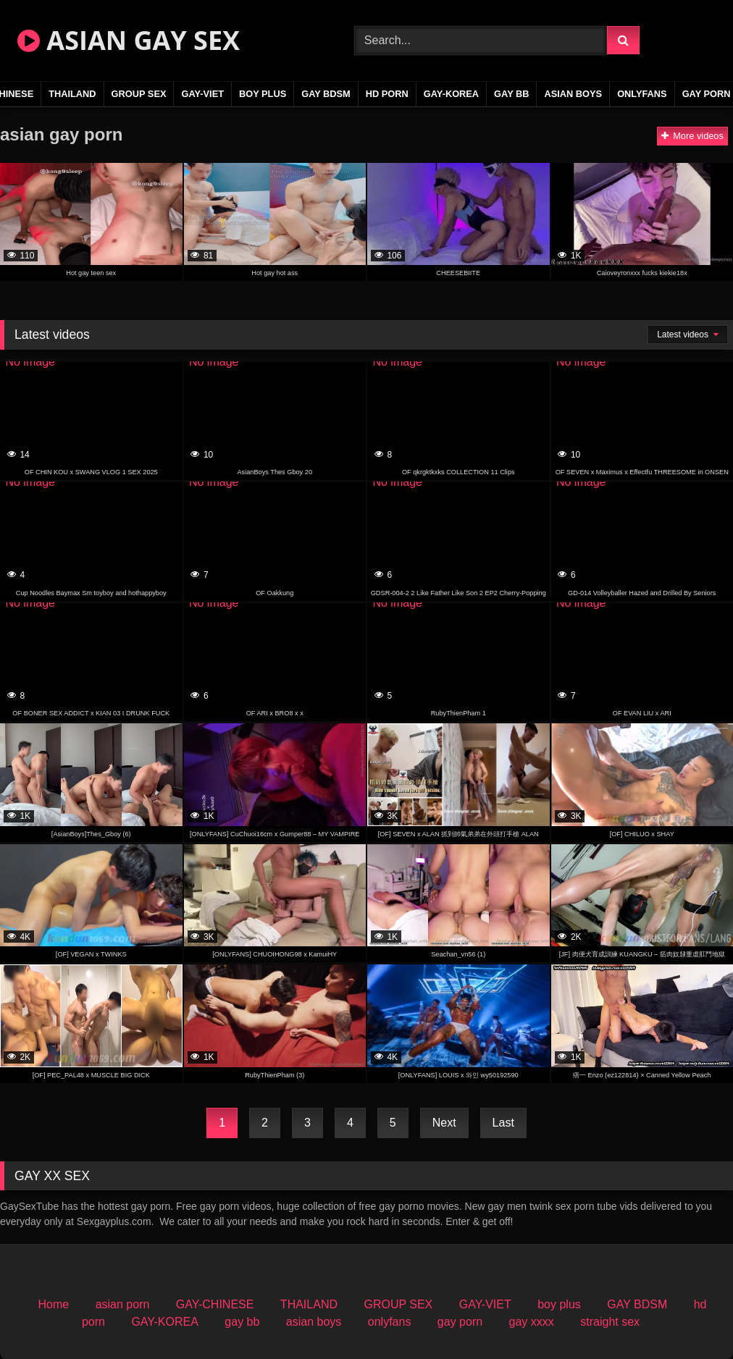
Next (444, 1122)
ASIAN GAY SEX (128, 40)
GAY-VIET (202, 93)
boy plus (262, 93)
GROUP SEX (139, 93)
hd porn (387, 93)
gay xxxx (531, 1322)
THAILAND (72, 93)
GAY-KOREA (451, 93)
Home (54, 1304)
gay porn (459, 1322)
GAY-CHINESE (215, 1304)
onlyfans (642, 93)
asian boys (573, 93)
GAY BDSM (326, 93)
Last (503, 1122)
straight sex (610, 1322)
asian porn (123, 1304)
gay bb (511, 93)
